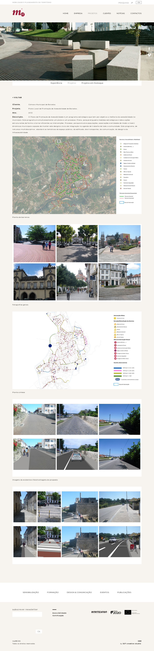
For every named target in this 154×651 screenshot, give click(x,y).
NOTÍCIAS (121, 13)
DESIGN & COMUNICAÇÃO (79, 592)
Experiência (56, 83)
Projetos (72, 83)
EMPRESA (78, 13)
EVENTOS (104, 592)
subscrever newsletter (25, 609)
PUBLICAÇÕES (124, 592)
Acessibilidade (59, 613)
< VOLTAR (17, 97)
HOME (65, 13)
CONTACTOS (136, 13)
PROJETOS (92, 13)
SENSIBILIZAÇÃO (31, 592)
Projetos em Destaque (92, 83)
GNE (140, 641)
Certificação (58, 615)
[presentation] (27, 623)
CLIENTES (107, 13)
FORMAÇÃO (53, 592)
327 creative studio (132, 644)
